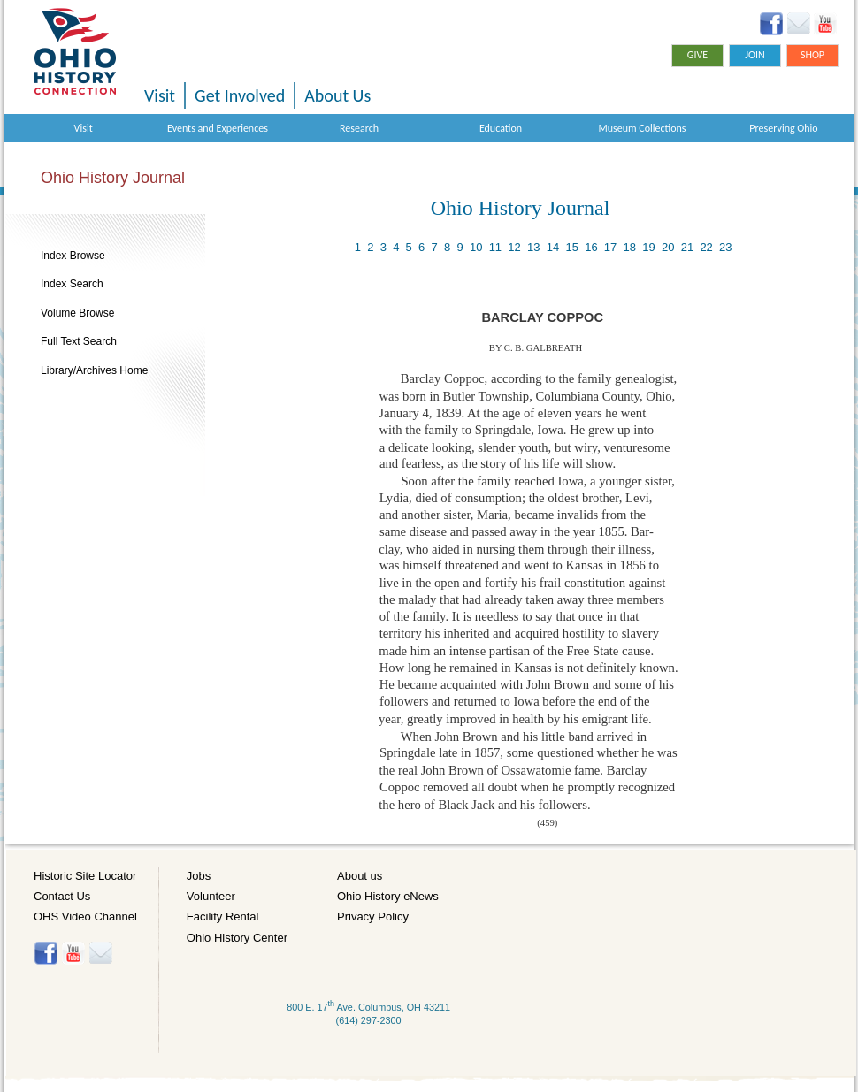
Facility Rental (223, 916)
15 (571, 247)
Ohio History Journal (113, 178)
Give (697, 55)
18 (630, 247)
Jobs (199, 875)
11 (495, 247)
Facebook (772, 23)
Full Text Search (79, 341)
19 (648, 247)
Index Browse (73, 255)
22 (706, 247)
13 (533, 247)
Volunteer (211, 896)
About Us (337, 95)
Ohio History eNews (388, 896)
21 (687, 247)
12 (514, 247)
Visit (159, 95)
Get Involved (240, 95)
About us (359, 875)
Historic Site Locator (85, 875)
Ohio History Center (237, 937)
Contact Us (62, 896)
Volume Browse (77, 313)
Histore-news (100, 953)
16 (591, 247)
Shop (812, 55)
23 (725, 247)
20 (668, 247)
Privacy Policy (373, 916)
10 (476, 247)
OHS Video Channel (85, 916)
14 (553, 247)
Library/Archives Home (94, 370)
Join (755, 55)
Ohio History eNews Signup (798, 23)
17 (610, 247)
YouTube (825, 23)
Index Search (72, 284)
